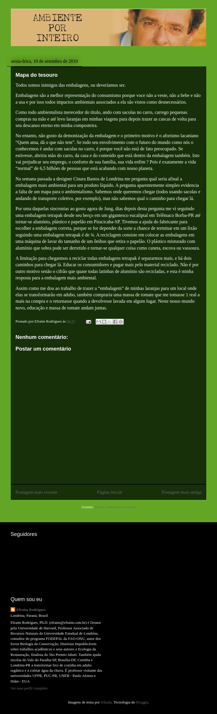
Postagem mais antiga (182, 492)
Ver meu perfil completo (29, 688)
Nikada (106, 702)
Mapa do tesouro (37, 75)
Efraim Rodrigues (31, 609)
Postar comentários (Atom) (115, 507)
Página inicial (109, 492)
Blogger (142, 702)
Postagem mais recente (36, 492)
